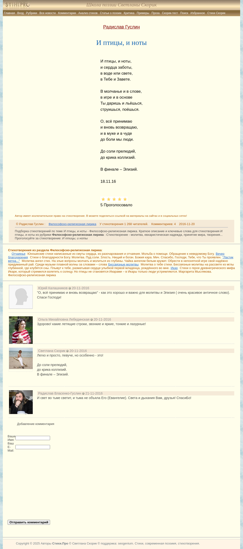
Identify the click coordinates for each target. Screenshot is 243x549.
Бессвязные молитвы (123, 264)
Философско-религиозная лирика (72, 224)
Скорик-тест (170, 13)
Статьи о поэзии (110, 13)
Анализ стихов (88, 13)
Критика (129, 13)
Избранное (198, 13)
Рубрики (31, 13)
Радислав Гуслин (121, 26)
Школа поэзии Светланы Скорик (121, 5)
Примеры (143, 13)
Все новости (47, 13)
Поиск (184, 13)
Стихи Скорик (216, 13)
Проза (156, 13)
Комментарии (67, 13)
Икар (174, 268)
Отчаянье (18, 253)
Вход (20, 13)
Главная (9, 13)
